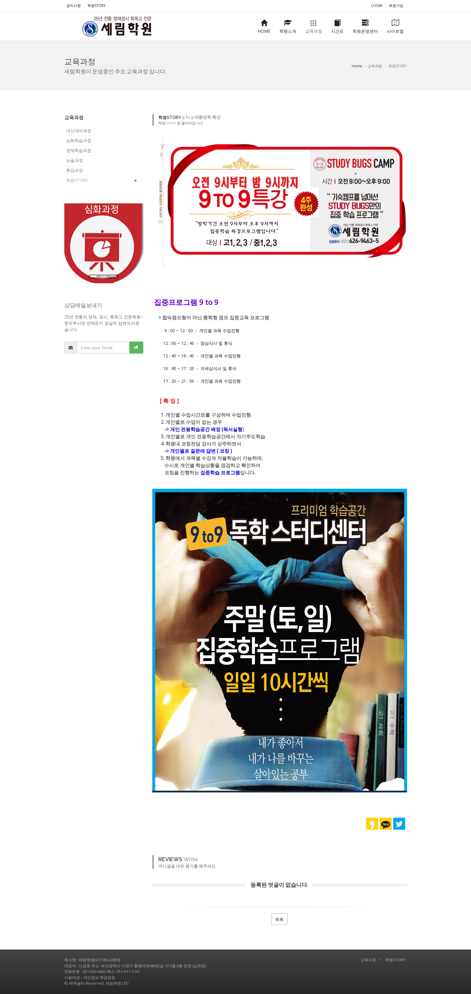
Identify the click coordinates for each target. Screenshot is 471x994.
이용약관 (72, 977)
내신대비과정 (78, 130)
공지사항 (73, 5)
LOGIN (376, 5)
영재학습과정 (78, 150)
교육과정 (368, 959)
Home (357, 65)
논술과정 (74, 160)
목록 (279, 919)
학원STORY (96, 5)
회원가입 (396, 5)
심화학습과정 (78, 140)
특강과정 (74, 170)
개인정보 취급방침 (99, 977)
